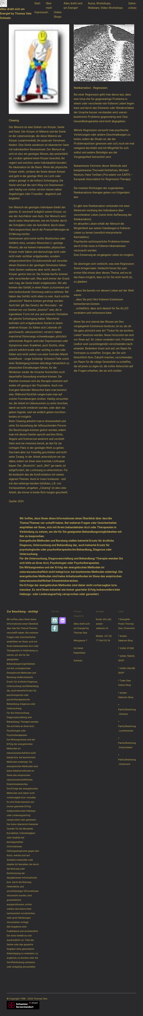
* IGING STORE (126, 648)
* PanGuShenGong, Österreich (127, 759)
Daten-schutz (132, 5)
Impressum (41, 12)
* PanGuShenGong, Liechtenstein (127, 726)
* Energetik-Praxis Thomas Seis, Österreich (126, 624)
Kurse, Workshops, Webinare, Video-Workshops (105, 5)
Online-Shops (58, 14)
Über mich (49, 5)
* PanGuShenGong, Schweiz (127, 709)
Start (37, 3)
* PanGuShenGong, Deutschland (127, 743)
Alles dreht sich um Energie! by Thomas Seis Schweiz (16, 13)
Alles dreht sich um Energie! (73, 5)
